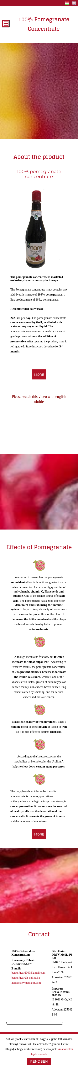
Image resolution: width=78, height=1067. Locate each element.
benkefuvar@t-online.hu (25, 977)
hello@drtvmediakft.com (26, 982)
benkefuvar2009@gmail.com (28, 972)
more (39, 375)
